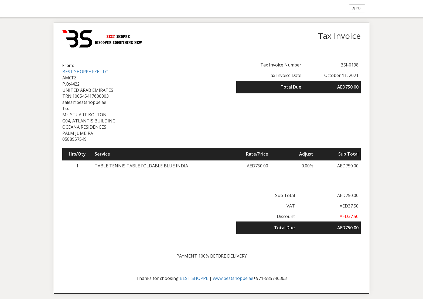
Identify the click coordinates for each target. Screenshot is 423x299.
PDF (357, 8)
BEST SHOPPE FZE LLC (85, 72)
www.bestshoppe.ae (233, 278)
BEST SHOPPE (194, 278)
